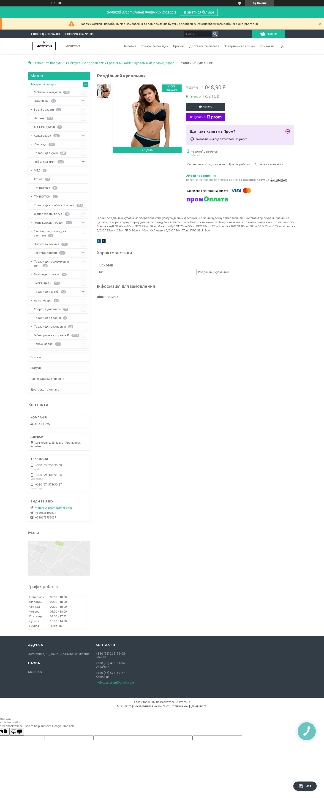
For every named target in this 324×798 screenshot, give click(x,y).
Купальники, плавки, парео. (154, 63)
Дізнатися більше (198, 12)
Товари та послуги (155, 46)
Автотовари (43, 300)
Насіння (39, 118)
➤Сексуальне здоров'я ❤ (84, 63)
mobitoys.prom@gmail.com (53, 507)
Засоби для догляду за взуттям (50, 233)
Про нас (179, 46)
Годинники (41, 100)
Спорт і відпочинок (47, 309)
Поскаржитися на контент (151, 706)
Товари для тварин (47, 317)
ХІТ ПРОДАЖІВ (44, 126)
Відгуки (35, 367)
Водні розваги (44, 109)
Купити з (208, 117)
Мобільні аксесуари (47, 92)
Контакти (267, 46)
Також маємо (43, 343)
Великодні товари (46, 274)
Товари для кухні (46, 153)
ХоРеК (38, 179)
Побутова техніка (46, 244)
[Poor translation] (16, 732)
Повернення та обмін (239, 46)
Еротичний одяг (119, 63)
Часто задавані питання (47, 378)
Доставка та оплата (204, 46)
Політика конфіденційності (189, 706)
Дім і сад (40, 144)
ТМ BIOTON (42, 196)
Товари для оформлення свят (51, 263)
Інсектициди (42, 283)
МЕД (37, 170)
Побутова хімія (44, 161)
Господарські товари (48, 222)
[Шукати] (215, 34)
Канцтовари (42, 135)
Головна (130, 46)
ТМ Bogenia (42, 187)
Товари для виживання (50, 326)
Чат (305, 786)
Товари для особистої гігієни (54, 205)
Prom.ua (184, 701)
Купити (207, 106)
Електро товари (45, 252)
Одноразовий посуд (48, 213)
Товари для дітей (46, 291)
